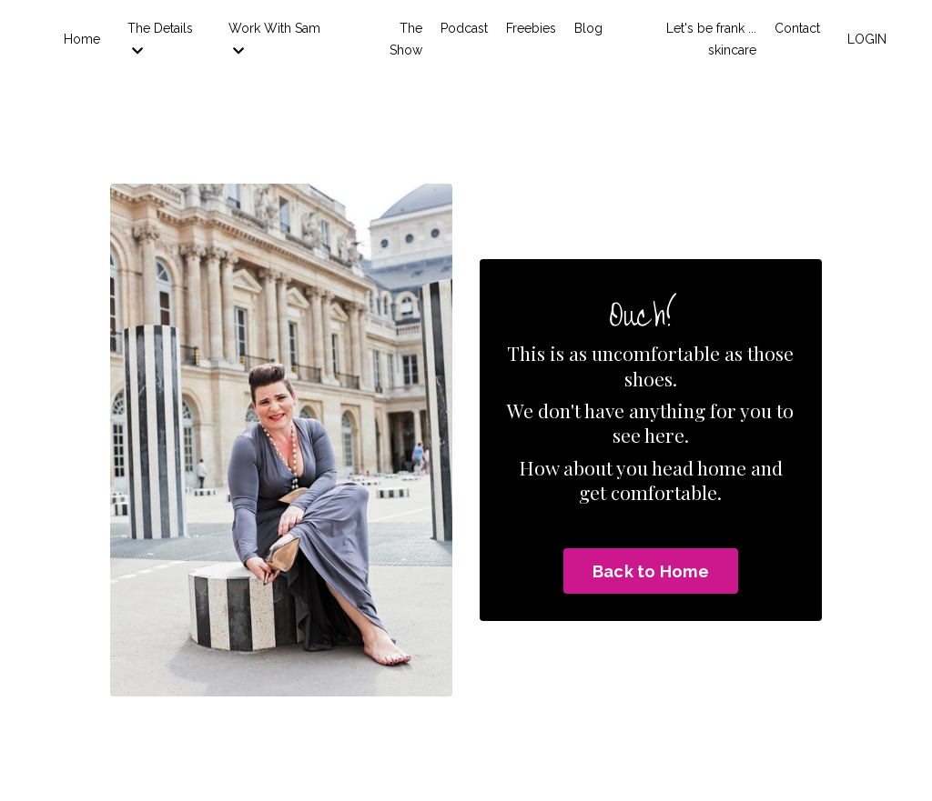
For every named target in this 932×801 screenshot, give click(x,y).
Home (82, 39)
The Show (406, 39)
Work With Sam (274, 39)
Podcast (464, 28)
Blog (588, 28)
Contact (797, 28)
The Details (160, 39)
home (721, 467)
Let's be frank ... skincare (711, 39)
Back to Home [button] (651, 571)
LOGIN (866, 39)
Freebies (531, 28)
